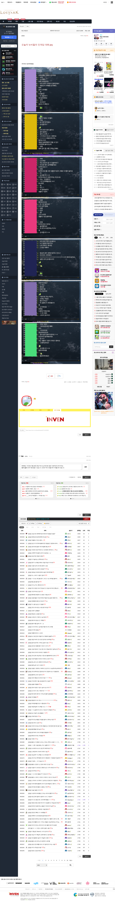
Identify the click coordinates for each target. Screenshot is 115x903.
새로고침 (88, 456)
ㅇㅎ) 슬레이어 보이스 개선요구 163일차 (40, 710)
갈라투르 (70, 690)
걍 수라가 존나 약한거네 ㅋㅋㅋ (38, 690)
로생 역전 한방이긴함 (35, 556)
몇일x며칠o (70, 828)
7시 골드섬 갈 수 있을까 (36, 604)
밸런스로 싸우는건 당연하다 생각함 (39, 841)
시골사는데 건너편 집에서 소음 (38, 565)
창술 (4, 194)
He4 (69, 703)
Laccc (69, 825)
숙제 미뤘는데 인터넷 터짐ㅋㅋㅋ (38, 678)
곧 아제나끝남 (33, 630)
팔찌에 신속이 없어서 (35, 674)
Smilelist (69, 630)
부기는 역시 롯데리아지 (36, 585)
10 (67, 860)
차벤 (3, 286)
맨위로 (79, 477)
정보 (32, 527)
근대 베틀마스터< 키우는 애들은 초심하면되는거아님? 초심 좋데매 (47, 822)
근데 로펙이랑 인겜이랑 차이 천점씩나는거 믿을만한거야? (45, 671)
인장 (24, 410)
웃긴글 (44, 527)
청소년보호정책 (58, 889)
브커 (15, 194)
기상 (15, 211)
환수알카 (70, 572)
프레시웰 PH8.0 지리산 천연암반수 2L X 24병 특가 (104, 198)
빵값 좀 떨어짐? (34, 581)
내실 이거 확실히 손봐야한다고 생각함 (39, 834)
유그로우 (70, 569)
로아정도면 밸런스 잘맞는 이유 (38, 787)
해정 (69, 646)
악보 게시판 (4, 150)
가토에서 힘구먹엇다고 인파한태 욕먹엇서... (41, 550)
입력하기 (86, 519)
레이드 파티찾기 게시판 (7, 173)
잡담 (27, 527)
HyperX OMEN (5, 301)
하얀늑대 (70, 562)
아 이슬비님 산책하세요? (36, 559)
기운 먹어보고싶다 (34, 591)
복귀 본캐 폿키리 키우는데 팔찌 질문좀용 (40, 694)
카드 (3, 232)
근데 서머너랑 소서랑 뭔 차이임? (38, 607)
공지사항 (87, 889)
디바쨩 (69, 722)
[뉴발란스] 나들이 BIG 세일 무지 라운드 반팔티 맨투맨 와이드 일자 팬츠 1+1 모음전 (104, 200)
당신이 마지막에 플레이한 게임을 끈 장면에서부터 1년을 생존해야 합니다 (49, 543)
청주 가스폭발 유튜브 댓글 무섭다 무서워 (40, 562)
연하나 (69, 844)
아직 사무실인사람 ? (35, 847)
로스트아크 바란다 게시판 (8, 162)
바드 (15, 201)
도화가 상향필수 (34, 610)
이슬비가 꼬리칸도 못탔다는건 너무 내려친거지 (42, 767)
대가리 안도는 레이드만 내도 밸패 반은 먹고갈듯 (42, 825)
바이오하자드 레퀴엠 (6, 312)
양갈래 (69, 642)
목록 (81, 35)
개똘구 (69, 819)
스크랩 (69, 382)
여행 (3, 292)
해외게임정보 (5, 295)
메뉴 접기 (82, 410)
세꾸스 (69, 684)
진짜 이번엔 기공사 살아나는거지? (38, 687)
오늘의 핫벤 (4, 261)
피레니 (69, 742)
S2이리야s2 (71, 716)
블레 (4, 208)
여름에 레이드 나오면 (35, 633)
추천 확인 (85, 382)
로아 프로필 (57, 410)
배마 (4, 191)
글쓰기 (86, 515)
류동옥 (69, 687)
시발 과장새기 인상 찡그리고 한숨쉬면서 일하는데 (43, 649)
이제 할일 (32, 697)
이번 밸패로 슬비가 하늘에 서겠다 (38, 838)
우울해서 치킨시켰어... (35, 540)
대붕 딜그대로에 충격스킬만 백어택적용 (40, 572)
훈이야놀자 (70, 739)
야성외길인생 (71, 697)
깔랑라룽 (69, 748)
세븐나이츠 (70, 713)
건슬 (10, 201)
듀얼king (69, 553)
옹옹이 (69, 639)
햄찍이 (69, 550)
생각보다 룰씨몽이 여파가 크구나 (38, 646)
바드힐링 (70, 585)
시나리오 (70, 809)
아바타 (3, 223)
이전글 (33, 477)
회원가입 (5, 41)
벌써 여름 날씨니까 (34, 623)
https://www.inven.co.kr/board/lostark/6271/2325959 (37, 430)
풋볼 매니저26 (5, 318)
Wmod (69, 678)
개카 (69, 770)
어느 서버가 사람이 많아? (36, 575)
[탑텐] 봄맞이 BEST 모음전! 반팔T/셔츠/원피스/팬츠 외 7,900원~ (104, 203)
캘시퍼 (69, 604)
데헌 (4, 198)
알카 (10, 205)
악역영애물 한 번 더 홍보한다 (37, 703)
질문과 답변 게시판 (6, 136)
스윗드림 (70, 655)
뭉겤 (69, 610)
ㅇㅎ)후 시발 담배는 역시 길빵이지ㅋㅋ (40, 745)
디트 (4, 184)
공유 (65, 382)
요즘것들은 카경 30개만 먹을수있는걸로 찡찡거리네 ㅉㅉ (44, 598)
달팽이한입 (70, 565)
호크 (15, 198)
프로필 (32, 410)
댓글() (86, 35)
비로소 (69, 591)
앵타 (69, 559)
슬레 (10, 188)
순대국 (69, 710)
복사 (28, 26)
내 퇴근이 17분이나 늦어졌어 (37, 617)
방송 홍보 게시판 (6, 176)
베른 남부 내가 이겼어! (35, 665)
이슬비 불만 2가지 (34, 790)
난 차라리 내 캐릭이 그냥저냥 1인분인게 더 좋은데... (43, 780)
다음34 (69, 850)
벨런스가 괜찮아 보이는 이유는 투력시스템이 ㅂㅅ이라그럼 (45, 742)
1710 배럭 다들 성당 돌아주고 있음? (39, 681)
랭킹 (40, 410)
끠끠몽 (69, 601)
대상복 (69, 787)
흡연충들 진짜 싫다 (34, 729)
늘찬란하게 (70, 793)
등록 (85, 467)
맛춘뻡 (69, 546)
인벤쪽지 (35, 404)
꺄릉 (68, 665)
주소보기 (22, 26)
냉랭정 (69, 841)
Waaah (69, 633)
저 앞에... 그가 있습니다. (36, 761)
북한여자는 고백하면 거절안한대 (38, 809)
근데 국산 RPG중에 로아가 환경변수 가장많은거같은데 (44, 758)
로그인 (105, 2)
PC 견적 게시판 (5, 270)
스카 (4, 201)
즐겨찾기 (47, 523)
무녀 (69, 614)
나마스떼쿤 (70, 681)
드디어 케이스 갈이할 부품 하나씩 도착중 (40, 626)
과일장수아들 (70, 745)
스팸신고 (79, 382)
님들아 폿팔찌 (33, 684)
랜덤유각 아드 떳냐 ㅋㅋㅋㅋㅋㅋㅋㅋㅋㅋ (40, 700)
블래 (10, 198)
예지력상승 (70, 780)
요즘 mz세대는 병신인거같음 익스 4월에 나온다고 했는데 (44, 819)
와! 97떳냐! (32, 770)
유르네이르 (70, 806)
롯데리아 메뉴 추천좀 (35, 735)
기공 (15, 191)
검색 (15, 46)
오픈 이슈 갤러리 (6, 258)
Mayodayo (70, 800)
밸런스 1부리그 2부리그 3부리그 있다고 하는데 (42, 777)
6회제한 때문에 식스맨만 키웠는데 (38, 594)
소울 (4, 211)
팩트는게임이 (71, 598)
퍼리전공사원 (71, 578)
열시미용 (70, 815)
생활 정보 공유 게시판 (7, 153)
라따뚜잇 (70, 620)
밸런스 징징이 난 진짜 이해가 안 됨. (39, 764)
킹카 (69, 533)
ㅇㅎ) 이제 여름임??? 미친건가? (38, 774)
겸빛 (69, 537)
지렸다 (31, 739)
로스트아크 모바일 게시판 (8, 125)
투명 (69, 540)
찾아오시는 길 (80, 889)
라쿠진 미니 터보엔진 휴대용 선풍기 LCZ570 (104, 209)
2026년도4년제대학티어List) (37, 537)
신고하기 (74, 382)
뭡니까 (69, 649)
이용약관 (40, 889)
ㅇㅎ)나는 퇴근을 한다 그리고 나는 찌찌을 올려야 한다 (44, 578)
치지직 (3, 284)
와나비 (69, 581)
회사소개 (27, 889)
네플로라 (70, 623)
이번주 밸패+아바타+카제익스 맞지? (39, 658)
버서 (15, 184)
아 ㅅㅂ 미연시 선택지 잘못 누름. (39, 828)
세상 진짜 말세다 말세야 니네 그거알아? (40, 796)
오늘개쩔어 (70, 790)
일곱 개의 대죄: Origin (7, 306)
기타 (50, 527)
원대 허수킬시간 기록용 (36, 620)
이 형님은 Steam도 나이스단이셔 (38, 831)
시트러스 (70, 761)
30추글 (40, 523)
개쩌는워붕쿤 (71, 834)
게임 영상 (4, 298)
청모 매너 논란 (33, 722)
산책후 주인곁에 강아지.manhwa (38, 553)
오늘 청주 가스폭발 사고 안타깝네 (38, 754)
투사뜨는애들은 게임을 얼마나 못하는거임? (41, 719)
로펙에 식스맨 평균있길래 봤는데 (38, 815)
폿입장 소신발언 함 (34, 614)
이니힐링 (38, 404)
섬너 (4, 205)
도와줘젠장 (70, 694)
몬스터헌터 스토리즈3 (7, 309)
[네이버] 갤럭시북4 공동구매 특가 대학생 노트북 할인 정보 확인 (104, 206)
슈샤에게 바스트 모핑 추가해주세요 (39, 748)
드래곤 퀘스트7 (5, 315)
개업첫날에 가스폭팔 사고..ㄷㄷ (38, 706)
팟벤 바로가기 (5, 281)
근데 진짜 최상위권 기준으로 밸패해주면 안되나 (42, 655)
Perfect (69, 671)
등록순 (26, 456)
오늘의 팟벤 (4, 264)
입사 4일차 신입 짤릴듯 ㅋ (36, 713)
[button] (37, 498)
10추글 (32, 523)
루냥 (69, 626)
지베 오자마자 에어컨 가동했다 (38, 652)
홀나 (4, 188)
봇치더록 (70, 726)
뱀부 (68, 556)
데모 (10, 208)
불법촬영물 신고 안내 (69, 889)
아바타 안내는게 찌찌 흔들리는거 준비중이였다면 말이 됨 (44, 726)
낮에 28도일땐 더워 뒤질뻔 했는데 (38, 546)
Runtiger (70, 758)
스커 (10, 194)
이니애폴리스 (71, 754)
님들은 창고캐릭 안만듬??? (37, 569)
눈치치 (69, 774)
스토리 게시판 (5, 147)
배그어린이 (24, 30)
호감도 (3, 229)
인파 (10, 191)
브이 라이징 (4, 304)
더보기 (42, 404)
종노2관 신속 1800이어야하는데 (38, 662)
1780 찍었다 (33, 716)
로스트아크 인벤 (10, 27)
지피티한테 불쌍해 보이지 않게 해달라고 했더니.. (42, 783)
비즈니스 (34, 889)
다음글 (26, 477)
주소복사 (22, 430)
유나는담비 (70, 652)
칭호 (49, 410)
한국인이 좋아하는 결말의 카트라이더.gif (40, 806)
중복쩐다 (70, 594)
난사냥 (69, 847)
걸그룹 (3, 289)
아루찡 (69, 658)
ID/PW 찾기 (12, 41)
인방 (38, 527)
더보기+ (52, 483)
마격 (45, 404)
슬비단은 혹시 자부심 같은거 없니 (38, 642)
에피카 (69, 543)
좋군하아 (70, 751)
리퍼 (15, 208)
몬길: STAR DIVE (104, 36)
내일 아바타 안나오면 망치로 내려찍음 (39, 639)
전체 (21, 527)
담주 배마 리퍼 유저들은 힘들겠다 (38, 732)
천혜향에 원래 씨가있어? (36, 601)
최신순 (30, 456)
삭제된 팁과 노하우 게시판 (8, 91)
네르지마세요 (71, 764)
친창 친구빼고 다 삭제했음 (36, 812)
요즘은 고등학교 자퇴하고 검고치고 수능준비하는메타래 (44, 668)
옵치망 (69, 674)
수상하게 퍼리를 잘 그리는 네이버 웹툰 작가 (41, 793)
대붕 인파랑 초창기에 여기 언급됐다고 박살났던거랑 (43, 803)
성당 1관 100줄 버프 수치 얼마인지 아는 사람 (41, 844)
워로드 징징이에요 (34, 850)
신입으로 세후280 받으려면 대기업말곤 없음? (41, 533)
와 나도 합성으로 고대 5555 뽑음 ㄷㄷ (39, 799)
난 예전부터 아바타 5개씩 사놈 (37, 751)
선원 (3, 226)
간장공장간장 (71, 588)
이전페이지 (72, 477)
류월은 (69, 735)
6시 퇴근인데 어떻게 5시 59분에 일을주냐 (40, 636)
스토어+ (112, 50)
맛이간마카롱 (71, 617)
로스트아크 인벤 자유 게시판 (84, 26)
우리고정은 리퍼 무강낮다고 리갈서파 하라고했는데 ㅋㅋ (44, 588)
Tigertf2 (69, 575)
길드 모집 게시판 (6, 170)
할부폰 (69, 607)
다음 (70, 860)
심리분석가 (70, 719)
